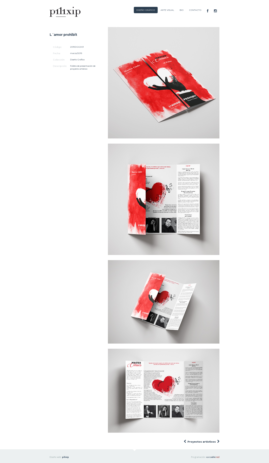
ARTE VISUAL (167, 10)
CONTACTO (195, 10)
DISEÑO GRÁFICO (145, 10)
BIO (182, 10)
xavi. (212, 457)
